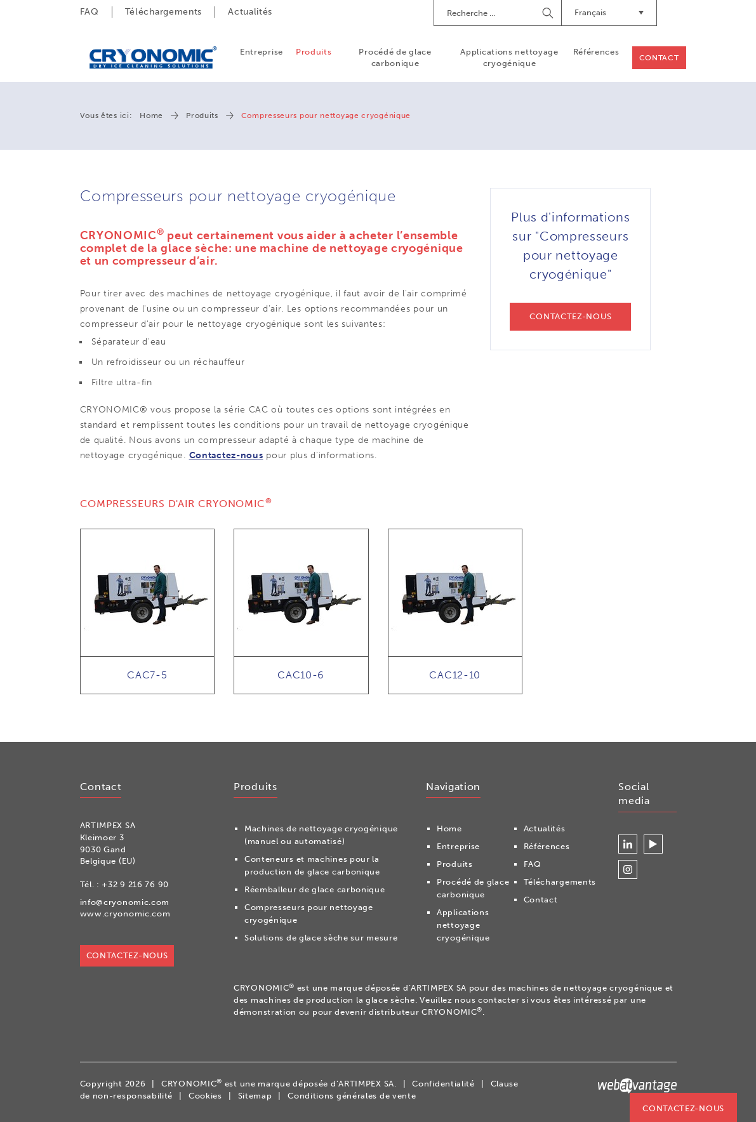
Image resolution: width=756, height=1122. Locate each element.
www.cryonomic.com (125, 913)
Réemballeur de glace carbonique (314, 889)
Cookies (205, 1095)
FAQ (89, 11)
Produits (314, 51)
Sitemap (255, 1095)
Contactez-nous (226, 455)
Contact (659, 57)
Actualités (250, 11)
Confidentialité (443, 1083)
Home (151, 115)
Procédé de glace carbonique (395, 57)
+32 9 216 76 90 (135, 884)
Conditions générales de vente (352, 1095)
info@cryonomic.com (125, 902)
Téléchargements (163, 11)
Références (596, 51)
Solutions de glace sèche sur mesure (321, 937)
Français (609, 12)
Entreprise (261, 51)
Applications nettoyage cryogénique (509, 57)
